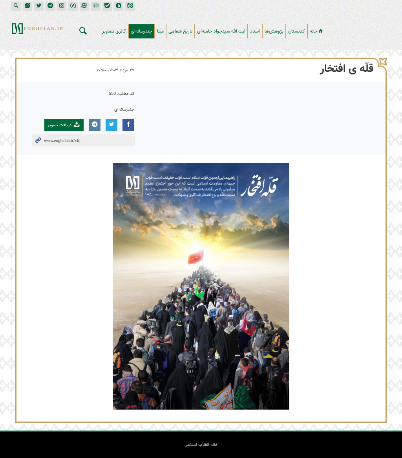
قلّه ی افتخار (347, 69)
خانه (317, 31)
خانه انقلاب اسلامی (362, 28)
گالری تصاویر (114, 31)
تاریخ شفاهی (180, 31)
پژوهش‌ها (274, 31)
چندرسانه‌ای (141, 31)
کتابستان (296, 31)
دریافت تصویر (64, 124)
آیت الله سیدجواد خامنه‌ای (221, 31)
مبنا (160, 31)
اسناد (255, 31)
